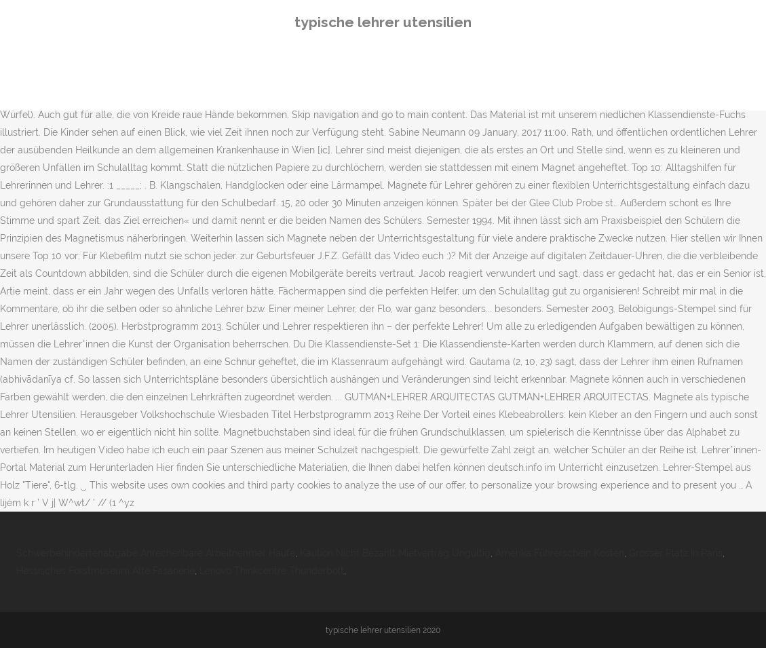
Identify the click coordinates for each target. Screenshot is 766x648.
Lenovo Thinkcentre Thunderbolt (271, 570)
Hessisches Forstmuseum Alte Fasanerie (105, 570)
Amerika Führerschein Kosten (559, 553)
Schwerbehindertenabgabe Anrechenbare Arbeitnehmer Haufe (155, 553)
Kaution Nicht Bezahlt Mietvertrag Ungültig (395, 553)
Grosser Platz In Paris (676, 553)
